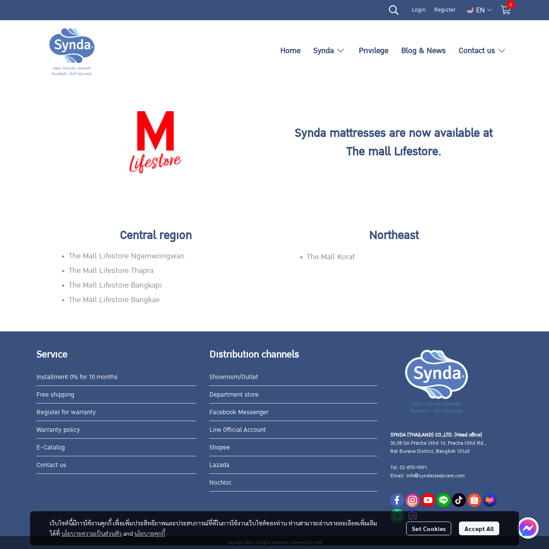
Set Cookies (429, 528)
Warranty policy (58, 430)
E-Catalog (50, 447)
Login (418, 10)
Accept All (479, 528)
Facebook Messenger (238, 412)
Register (444, 10)
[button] (393, 10)
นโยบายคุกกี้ (149, 533)
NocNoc (220, 482)
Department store (234, 394)
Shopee (219, 447)
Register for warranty (66, 412)
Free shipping (55, 394)
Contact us (51, 465)
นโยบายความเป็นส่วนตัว (91, 533)
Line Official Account (237, 430)
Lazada (219, 465)
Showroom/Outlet (233, 377)
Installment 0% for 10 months (77, 377)
